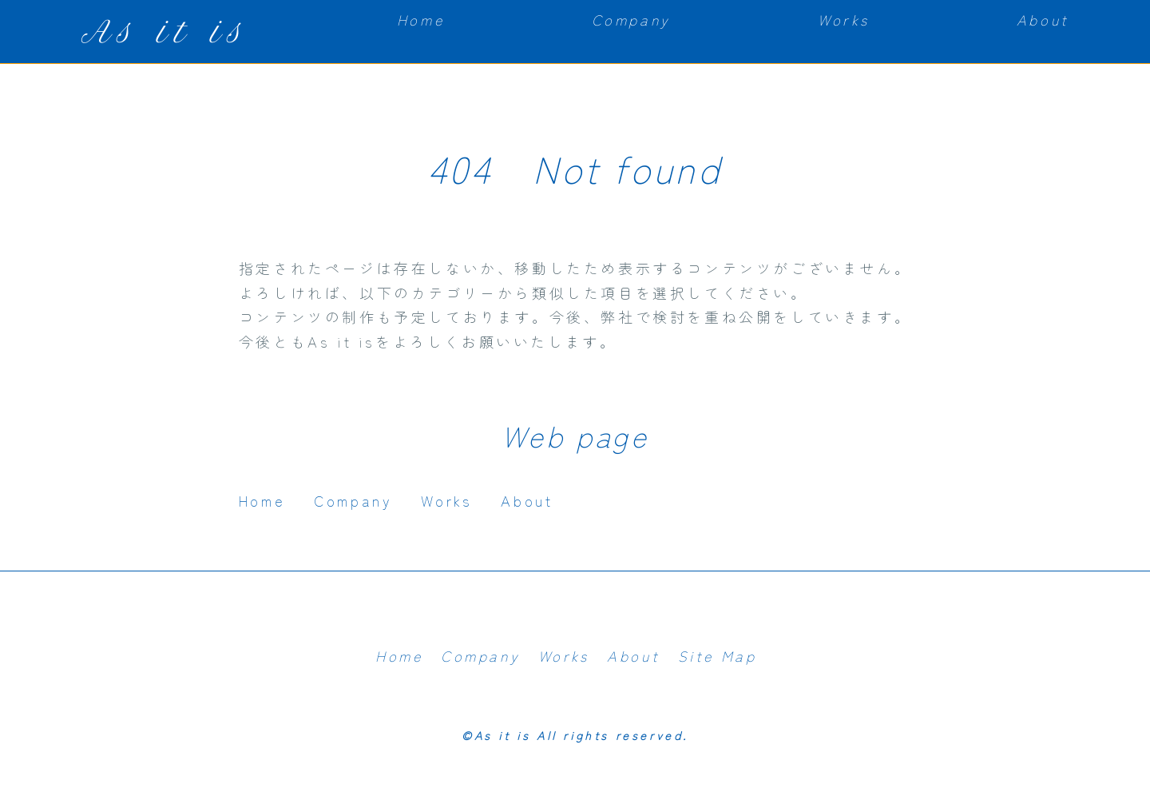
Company (631, 19)
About (1043, 19)
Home (420, 19)
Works (843, 19)
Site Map (717, 655)
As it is (165, 32)
